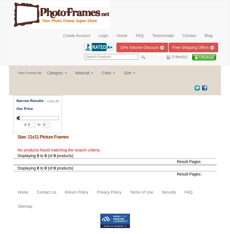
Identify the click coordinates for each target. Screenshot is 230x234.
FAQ (140, 35)
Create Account (76, 35)
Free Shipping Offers (193, 47)
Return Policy (76, 192)
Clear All (53, 101)
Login (103, 35)
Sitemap (25, 206)
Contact (189, 35)
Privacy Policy (109, 192)
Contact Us (46, 192)
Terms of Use (141, 192)
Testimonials (163, 35)
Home (122, 35)
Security (169, 192)
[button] (57, 73)
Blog (208, 35)
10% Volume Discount (142, 47)
